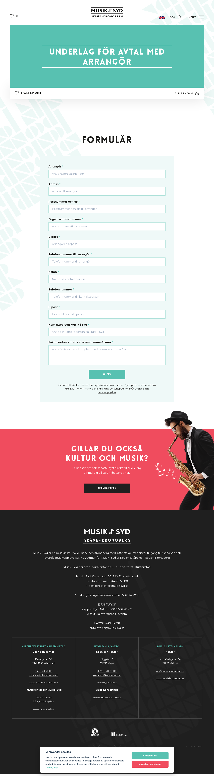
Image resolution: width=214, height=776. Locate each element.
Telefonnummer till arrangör (70, 255)
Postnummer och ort (64, 202)
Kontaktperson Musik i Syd (68, 325)
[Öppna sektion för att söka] (175, 18)
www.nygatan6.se (106, 684)
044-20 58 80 (43, 699)
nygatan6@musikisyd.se (107, 677)
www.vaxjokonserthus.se (107, 699)
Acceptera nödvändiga (150, 764)
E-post (54, 237)
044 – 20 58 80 (43, 672)
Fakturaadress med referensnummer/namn (80, 343)
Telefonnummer (61, 290)
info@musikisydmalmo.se (170, 672)
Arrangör (55, 167)
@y (43, 703)
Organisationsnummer (65, 220)
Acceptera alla (150, 755)
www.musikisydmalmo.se (170, 680)
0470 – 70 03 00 (107, 672)
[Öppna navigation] (196, 18)
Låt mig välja (51, 767)
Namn (53, 272)
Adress (54, 185)
